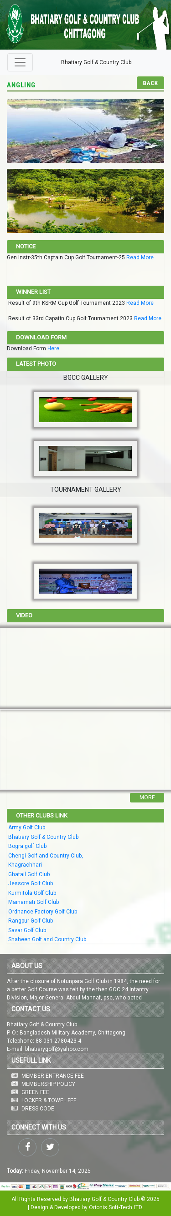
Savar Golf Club (27, 930)
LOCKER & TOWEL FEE (49, 1100)
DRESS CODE (37, 1108)
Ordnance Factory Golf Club (42, 911)
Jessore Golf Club (30, 883)
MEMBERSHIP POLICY (48, 1084)
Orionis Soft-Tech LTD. (116, 1207)
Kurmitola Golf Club (32, 893)
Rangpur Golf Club (30, 921)
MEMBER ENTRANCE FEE (52, 1076)
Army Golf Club (26, 827)
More (147, 797)
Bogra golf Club (27, 846)
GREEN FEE (35, 1092)
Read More (140, 257)
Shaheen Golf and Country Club (47, 939)
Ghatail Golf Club (29, 874)
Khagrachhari (25, 865)
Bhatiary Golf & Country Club (96, 62)
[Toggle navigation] (20, 62)
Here (53, 348)
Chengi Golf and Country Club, (45, 856)
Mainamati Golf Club (33, 902)
